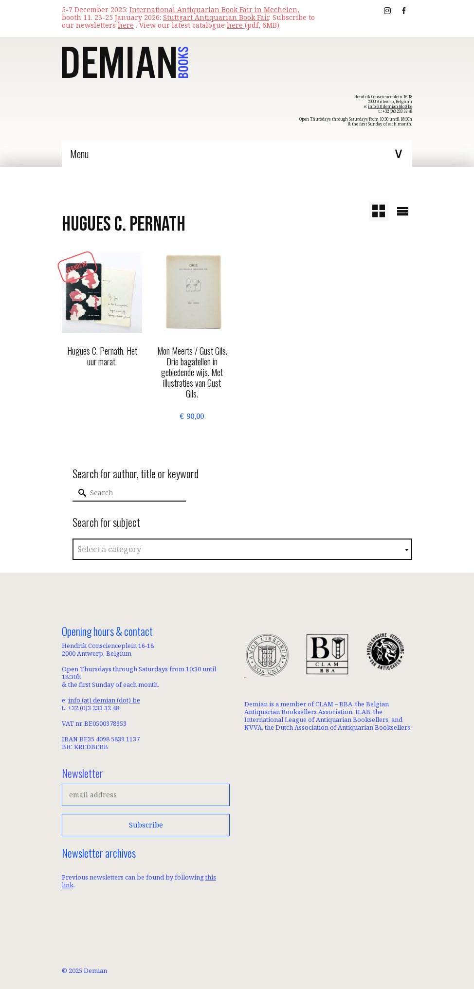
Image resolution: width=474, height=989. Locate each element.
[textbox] (242, 549)
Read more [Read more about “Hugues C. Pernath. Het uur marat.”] (102, 384)
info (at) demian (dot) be (390, 106)
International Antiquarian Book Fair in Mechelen (213, 9)
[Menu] (237, 154)
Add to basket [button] (192, 436)
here (236, 25)
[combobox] (242, 549)
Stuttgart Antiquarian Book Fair (216, 17)
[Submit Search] (80, 493)
